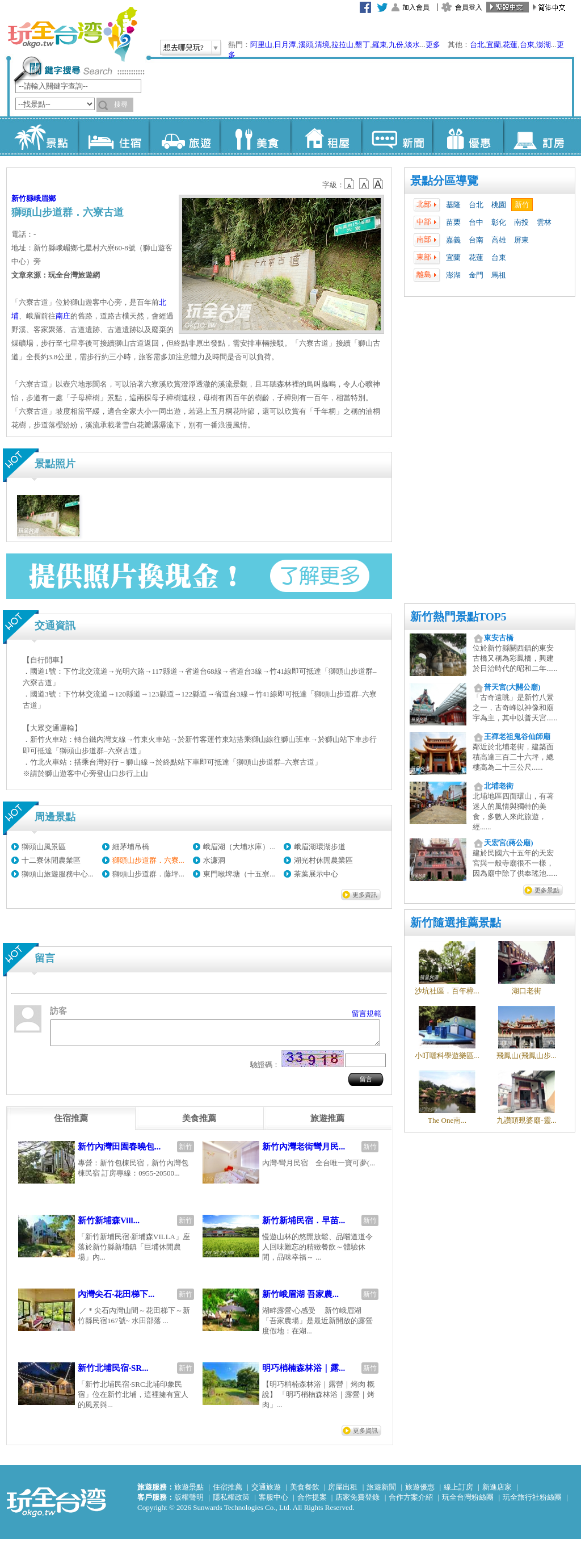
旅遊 (184, 136)
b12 (350, 184)
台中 (476, 222)
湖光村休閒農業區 (323, 860)
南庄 (63, 316)
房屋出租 (342, 1492)
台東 (527, 44)
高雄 (498, 240)
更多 (433, 44)
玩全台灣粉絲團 (468, 1502)
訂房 (538, 136)
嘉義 (453, 240)
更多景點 (546, 890)
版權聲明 (189, 1502)
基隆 (453, 204)
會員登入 (468, 7)
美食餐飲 (304, 1492)
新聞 (396, 136)
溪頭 (305, 44)
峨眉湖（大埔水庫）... (239, 846)
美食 (255, 136)
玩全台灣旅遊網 (72, 34)
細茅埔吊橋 (130, 846)
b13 (364, 184)
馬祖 (498, 275)
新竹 (522, 204)
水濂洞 (214, 860)
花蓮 (510, 44)
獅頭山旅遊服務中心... (58, 874)
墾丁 (362, 44)
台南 (476, 240)
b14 (378, 184)
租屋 (325, 136)
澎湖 (543, 44)
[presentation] (71, 1123)
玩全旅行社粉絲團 (532, 1502)
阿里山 (261, 44)
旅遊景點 (189, 1492)
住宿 (113, 136)
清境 (322, 44)
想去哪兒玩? (183, 47)
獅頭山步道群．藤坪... (148, 874)
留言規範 (366, 1013)
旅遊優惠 (420, 1492)
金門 (476, 275)
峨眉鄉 (44, 198)
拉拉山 (342, 44)
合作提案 (312, 1502)
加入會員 (416, 7)
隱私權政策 (231, 1502)
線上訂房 (458, 1492)
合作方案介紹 (411, 1502)
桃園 (498, 204)
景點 (42, 136)
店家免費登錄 (357, 1502)
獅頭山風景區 (44, 846)
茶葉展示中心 (316, 874)
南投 (521, 222)
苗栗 (453, 222)
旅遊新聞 (381, 1492)
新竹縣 (22, 198)
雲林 (544, 222)
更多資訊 (364, 894)
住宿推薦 (227, 1492)
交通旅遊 (266, 1492)
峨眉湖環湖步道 (320, 846)
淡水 (412, 44)
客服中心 (273, 1502)
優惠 (467, 136)
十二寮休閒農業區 (51, 860)
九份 (396, 44)
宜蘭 (493, 44)
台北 (477, 44)
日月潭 (285, 44)
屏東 (521, 240)
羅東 (379, 44)
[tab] (71, 1123)
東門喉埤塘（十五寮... (239, 874)
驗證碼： (265, 1069)
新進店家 (497, 1492)
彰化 (498, 222)
